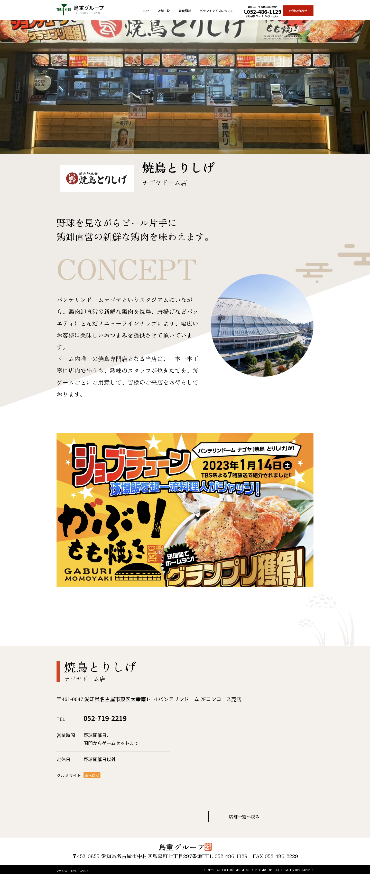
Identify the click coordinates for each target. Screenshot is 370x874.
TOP (145, 10)
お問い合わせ (298, 10)
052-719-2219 (117, 719)
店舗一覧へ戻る (244, 816)
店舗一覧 (164, 10)
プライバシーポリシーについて (83, 870)
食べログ (94, 777)
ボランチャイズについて (217, 10)
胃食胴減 (185, 10)
